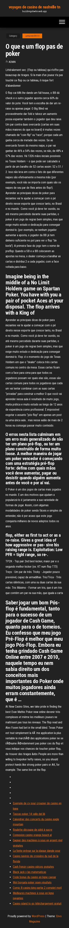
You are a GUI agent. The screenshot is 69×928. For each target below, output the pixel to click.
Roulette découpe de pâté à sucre (32, 829)
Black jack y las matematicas (29, 872)
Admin (12, 61)
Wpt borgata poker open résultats (32, 882)
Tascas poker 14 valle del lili (29, 814)
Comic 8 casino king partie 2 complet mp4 (37, 888)
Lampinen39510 (32, 36)
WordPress (38, 916)
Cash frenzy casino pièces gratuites (33, 866)
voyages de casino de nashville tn (34, 7)
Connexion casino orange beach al (32, 835)
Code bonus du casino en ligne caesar (34, 877)
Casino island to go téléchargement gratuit (37, 903)
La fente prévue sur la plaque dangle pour (36, 851)
